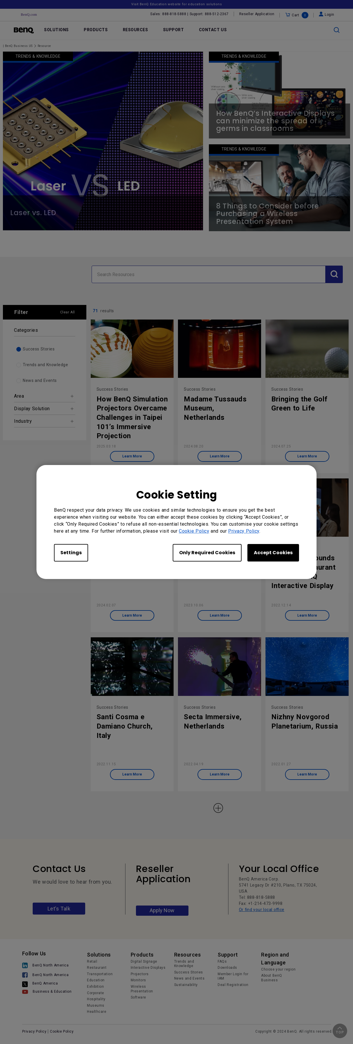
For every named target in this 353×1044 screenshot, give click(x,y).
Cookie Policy (194, 531)
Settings (71, 552)
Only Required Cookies (207, 552)
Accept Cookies (273, 552)
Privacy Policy (243, 531)
